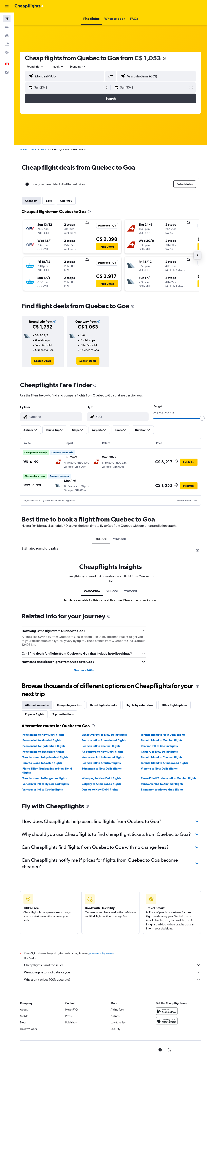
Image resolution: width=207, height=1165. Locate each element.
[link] (42, 361)
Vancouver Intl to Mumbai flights (103, 757)
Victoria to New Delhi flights (159, 768)
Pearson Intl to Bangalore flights (43, 751)
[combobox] (78, 67)
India (43, 149)
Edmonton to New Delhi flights (101, 768)
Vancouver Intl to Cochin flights (42, 789)
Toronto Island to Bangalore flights (44, 778)
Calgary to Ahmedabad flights (101, 783)
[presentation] (164, 58)
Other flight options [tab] (174, 705)
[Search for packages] (7, 44)
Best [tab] (49, 200)
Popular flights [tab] (34, 714)
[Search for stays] (7, 27)
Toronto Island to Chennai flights (161, 757)
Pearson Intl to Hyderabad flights (43, 746)
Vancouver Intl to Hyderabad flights (45, 783)
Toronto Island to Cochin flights (42, 762)
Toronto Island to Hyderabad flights (45, 757)
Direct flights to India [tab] (103, 705)
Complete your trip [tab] (69, 705)
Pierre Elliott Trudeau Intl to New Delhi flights (47, 770)
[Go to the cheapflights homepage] (29, 6)
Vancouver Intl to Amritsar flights (162, 783)
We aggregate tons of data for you (112, 972)
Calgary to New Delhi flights (159, 751)
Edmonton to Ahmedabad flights (162, 789)
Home (23, 149)
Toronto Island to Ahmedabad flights (164, 762)
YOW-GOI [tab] (119, 539)
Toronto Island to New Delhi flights (163, 734)
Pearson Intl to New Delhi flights (43, 734)
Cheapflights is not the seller (112, 965)
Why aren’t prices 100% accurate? (112, 979)
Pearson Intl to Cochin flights (159, 746)
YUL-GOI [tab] (101, 539)
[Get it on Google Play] (166, 1011)
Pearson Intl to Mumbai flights (41, 740)
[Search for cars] (7, 35)
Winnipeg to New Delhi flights (101, 778)
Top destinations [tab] (63, 714)
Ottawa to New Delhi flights (100, 789)
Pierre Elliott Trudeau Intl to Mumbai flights (168, 778)
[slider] (202, 418)
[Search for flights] (7, 19)
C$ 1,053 (147, 58)
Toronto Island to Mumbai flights (161, 740)
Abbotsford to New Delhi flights (102, 751)
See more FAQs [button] (84, 670)
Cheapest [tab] (31, 200)
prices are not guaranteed (102, 953)
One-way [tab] (66, 200)
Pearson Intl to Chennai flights (101, 746)
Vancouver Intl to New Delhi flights (104, 734)
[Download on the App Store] (166, 1020)
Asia (33, 149)
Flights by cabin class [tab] (139, 705)
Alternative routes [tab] (37, 705)
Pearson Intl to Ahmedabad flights (104, 740)
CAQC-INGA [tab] (92, 591)
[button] (6, 6)
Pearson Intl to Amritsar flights (101, 762)
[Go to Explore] (7, 52)
